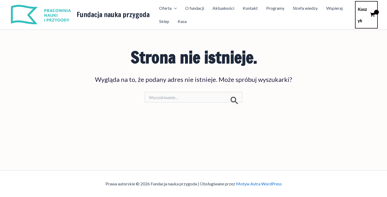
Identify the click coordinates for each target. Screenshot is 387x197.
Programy (275, 8)
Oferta (168, 8)
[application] (174, 8)
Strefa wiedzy (305, 8)
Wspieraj (334, 8)
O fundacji (194, 8)
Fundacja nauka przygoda (113, 15)
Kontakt (250, 8)
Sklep (164, 21)
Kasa (182, 21)
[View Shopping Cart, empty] (366, 14)
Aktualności (223, 8)
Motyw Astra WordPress (259, 183)
